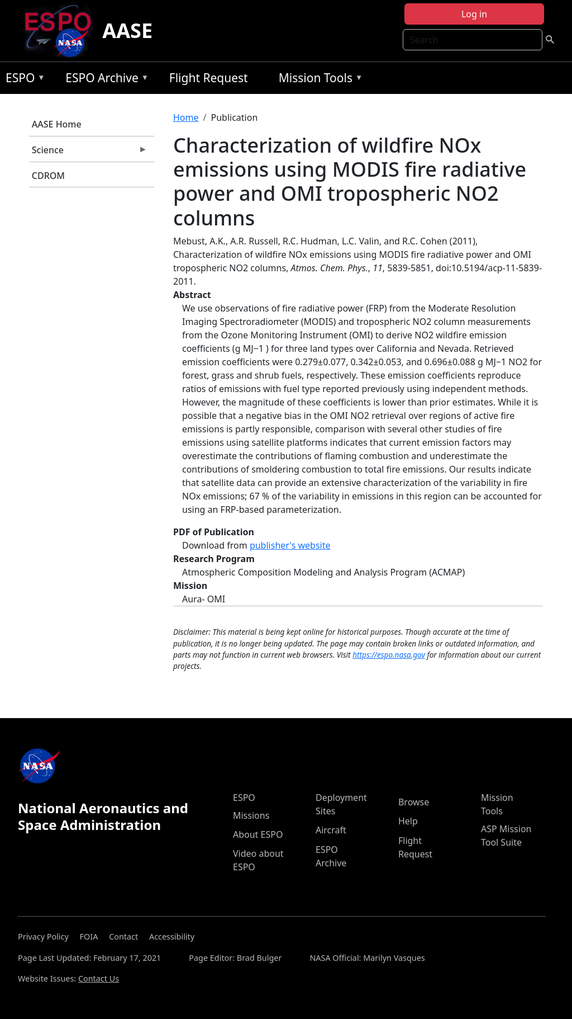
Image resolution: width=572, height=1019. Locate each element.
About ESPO (258, 834)
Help (408, 821)
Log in (474, 14)
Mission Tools (318, 79)
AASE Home (57, 124)
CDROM (48, 175)
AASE (127, 30)
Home (186, 117)
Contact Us (98, 978)
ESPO (22, 79)
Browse (413, 802)
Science (88, 153)
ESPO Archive (104, 79)
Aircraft (331, 830)
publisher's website (290, 545)
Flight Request (208, 78)
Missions (251, 815)
